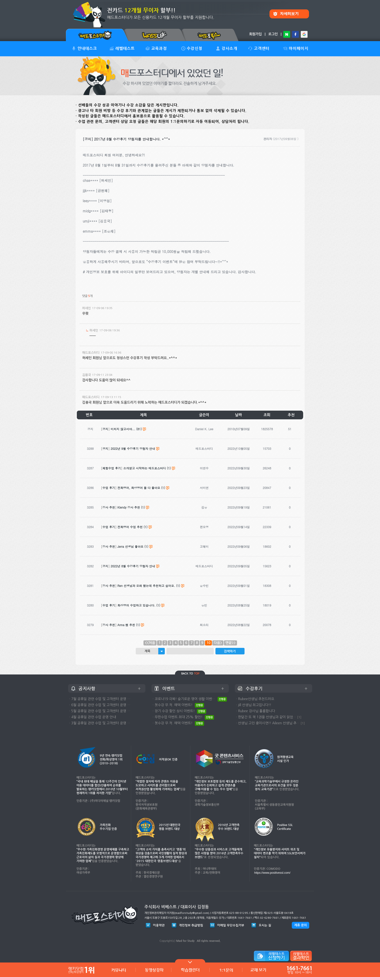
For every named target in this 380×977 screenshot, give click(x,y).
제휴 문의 (300, 925)
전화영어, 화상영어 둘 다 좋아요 (139, 488)
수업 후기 (109, 488)
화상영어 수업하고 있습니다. (137, 605)
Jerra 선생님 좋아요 (130, 546)
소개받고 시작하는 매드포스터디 (144, 468)
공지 (105, 429)
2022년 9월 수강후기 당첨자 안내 (133, 448)
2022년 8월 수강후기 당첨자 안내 (133, 566)
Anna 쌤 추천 (126, 625)
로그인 (273, 34)
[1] (299, 717)
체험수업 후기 (112, 468)
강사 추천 (109, 507)
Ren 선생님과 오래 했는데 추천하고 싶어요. (146, 586)
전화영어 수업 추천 (130, 527)
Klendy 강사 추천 (129, 507)
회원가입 (255, 34)
